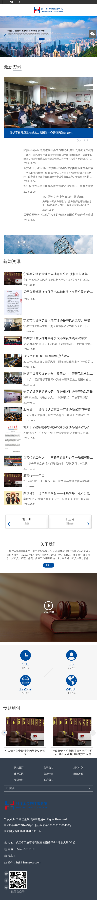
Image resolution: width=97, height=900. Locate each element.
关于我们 (48, 770)
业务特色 (48, 776)
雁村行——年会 (34, 475)
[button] (86, 140)
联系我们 (48, 782)
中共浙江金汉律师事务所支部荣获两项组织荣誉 (55, 338)
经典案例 (78, 776)
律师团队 (19, 776)
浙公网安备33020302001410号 (22, 833)
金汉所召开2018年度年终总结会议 (46, 356)
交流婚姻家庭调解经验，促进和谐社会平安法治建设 (58, 391)
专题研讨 (19, 782)
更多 (48, 565)
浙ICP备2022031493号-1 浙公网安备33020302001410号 (38, 827)
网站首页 (19, 770)
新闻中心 (78, 770)
